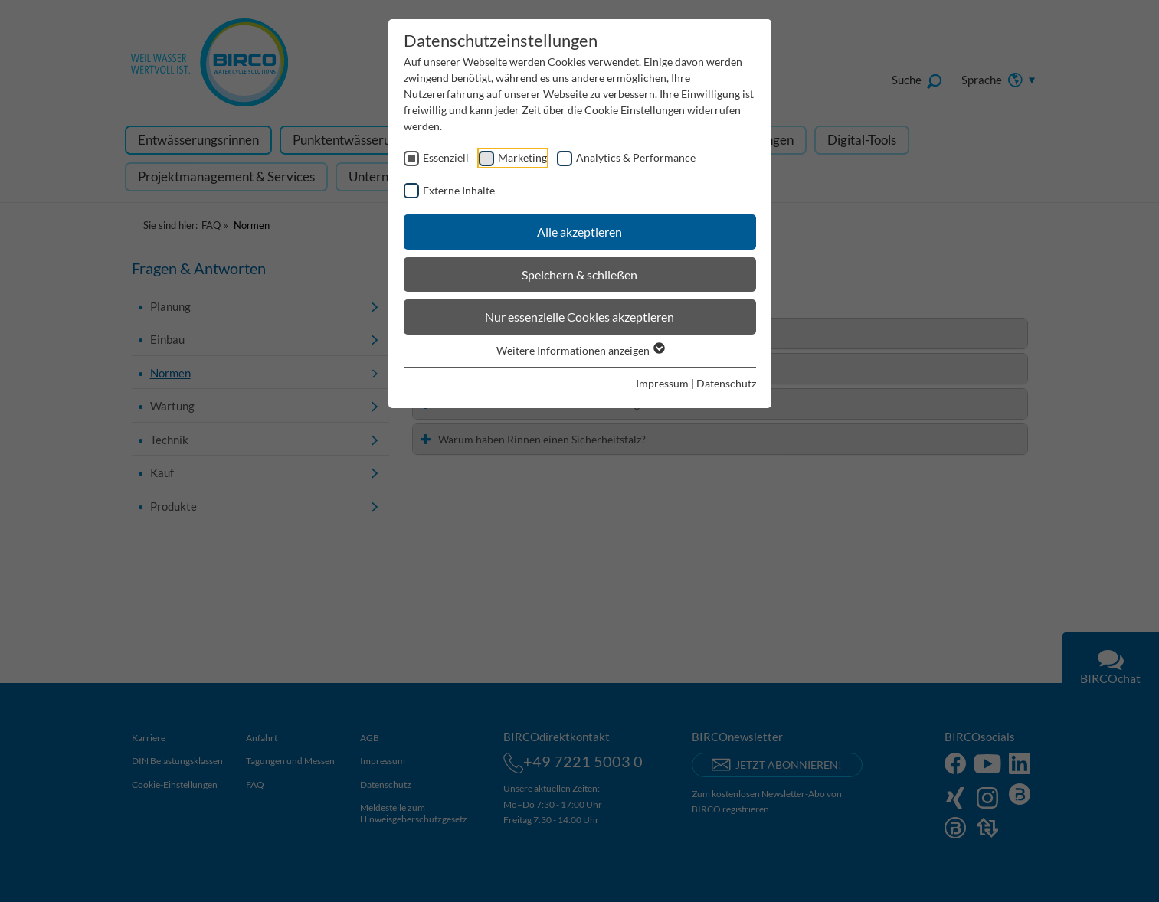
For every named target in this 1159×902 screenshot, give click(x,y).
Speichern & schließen (579, 274)
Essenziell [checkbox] (446, 157)
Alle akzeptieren (579, 231)
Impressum (662, 383)
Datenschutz (726, 383)
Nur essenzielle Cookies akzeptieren (579, 316)
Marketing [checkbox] (522, 157)
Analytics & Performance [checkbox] (636, 157)
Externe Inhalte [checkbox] (459, 190)
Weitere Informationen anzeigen (579, 350)
